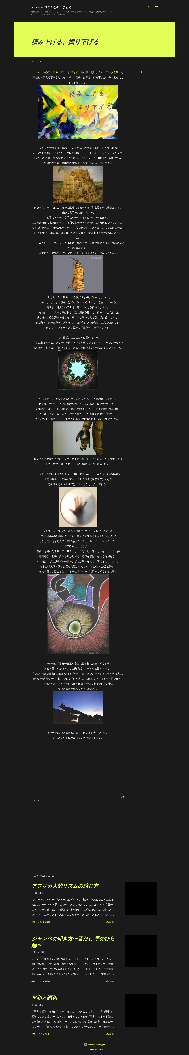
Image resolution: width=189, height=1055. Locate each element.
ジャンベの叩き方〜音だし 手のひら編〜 (73, 942)
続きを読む (110, 922)
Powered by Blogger (94, 1044)
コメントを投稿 (43, 922)
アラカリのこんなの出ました (51, 7)
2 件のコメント (43, 1034)
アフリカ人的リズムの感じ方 (65, 885)
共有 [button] (140, 71)
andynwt (100, 1049)
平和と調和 (44, 997)
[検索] (147, 7)
